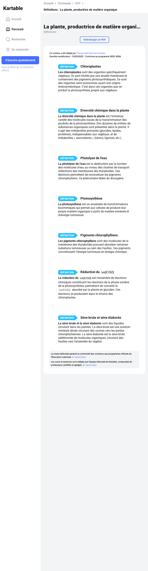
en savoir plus (79, 357)
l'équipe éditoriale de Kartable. (91, 53)
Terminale (64, 3)
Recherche (16, 39)
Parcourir (15, 29)
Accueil (13, 19)
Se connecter (17, 49)
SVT (78, 3)
